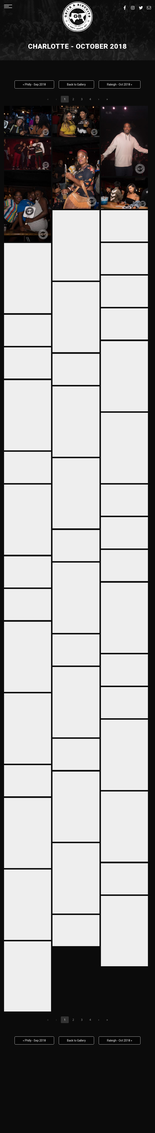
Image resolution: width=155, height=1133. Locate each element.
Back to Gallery (76, 84)
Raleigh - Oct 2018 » (119, 84)
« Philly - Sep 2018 (34, 84)
